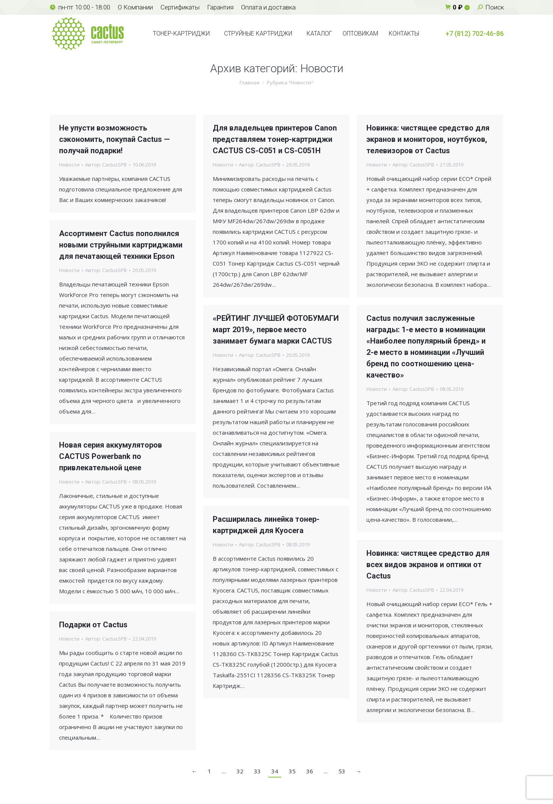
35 (292, 771)
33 (257, 771)
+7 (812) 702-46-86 (475, 33)
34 (274, 771)
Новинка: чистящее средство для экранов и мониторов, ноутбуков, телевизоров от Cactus (427, 139)
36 (309, 771)
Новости (69, 164)
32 (240, 771)
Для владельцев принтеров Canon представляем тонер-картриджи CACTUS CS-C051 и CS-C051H (275, 139)
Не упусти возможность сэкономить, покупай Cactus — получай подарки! (114, 139)
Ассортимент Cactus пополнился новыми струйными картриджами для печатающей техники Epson (120, 245)
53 (341, 771)
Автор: (106, 164)
